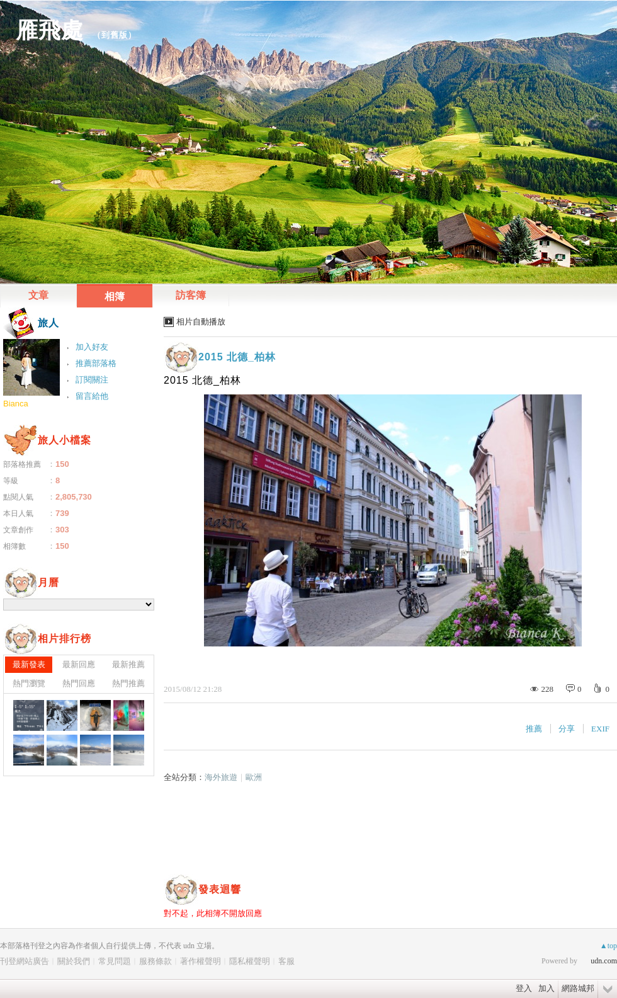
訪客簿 (191, 295)
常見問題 (114, 961)
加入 (546, 988)
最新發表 (29, 664)
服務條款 (155, 961)
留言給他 (92, 396)
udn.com (604, 960)
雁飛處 (50, 30)
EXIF (600, 728)
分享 (566, 728)
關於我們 (73, 961)
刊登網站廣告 (24, 961)
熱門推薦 (128, 683)
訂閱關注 (92, 379)
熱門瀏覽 (29, 683)
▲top (608, 945)
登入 (524, 988)
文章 (38, 295)
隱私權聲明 (249, 961)
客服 (286, 961)
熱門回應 (78, 683)
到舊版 (114, 35)
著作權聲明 (200, 961)
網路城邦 (578, 988)
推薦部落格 (96, 363)
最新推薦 (128, 664)
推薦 (534, 728)
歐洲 (254, 777)
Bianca (15, 403)
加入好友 (92, 347)
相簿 (115, 296)
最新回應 (78, 664)
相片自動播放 (200, 321)
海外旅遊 (221, 777)
